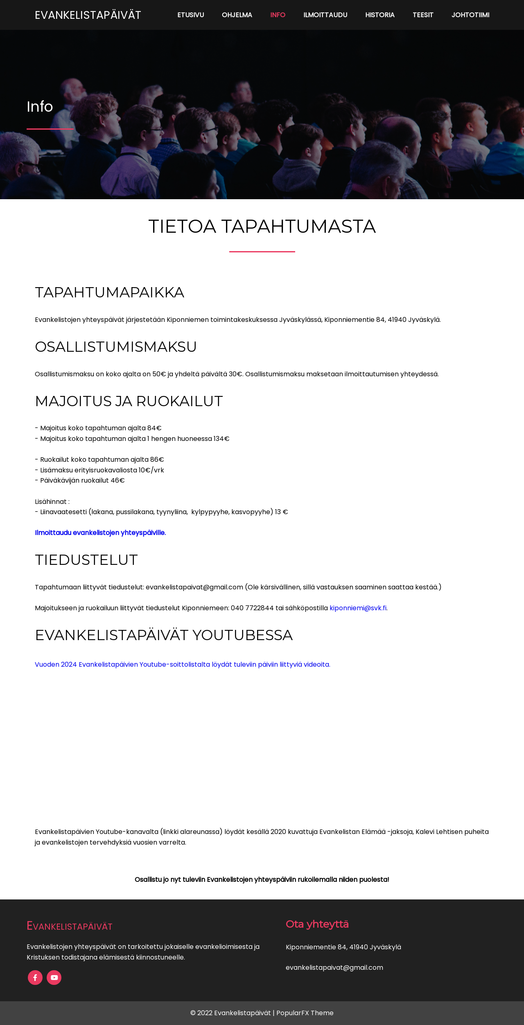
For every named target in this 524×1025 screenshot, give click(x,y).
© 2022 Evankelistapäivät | (233, 1013)
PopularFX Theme (305, 1013)
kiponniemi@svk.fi (358, 608)
